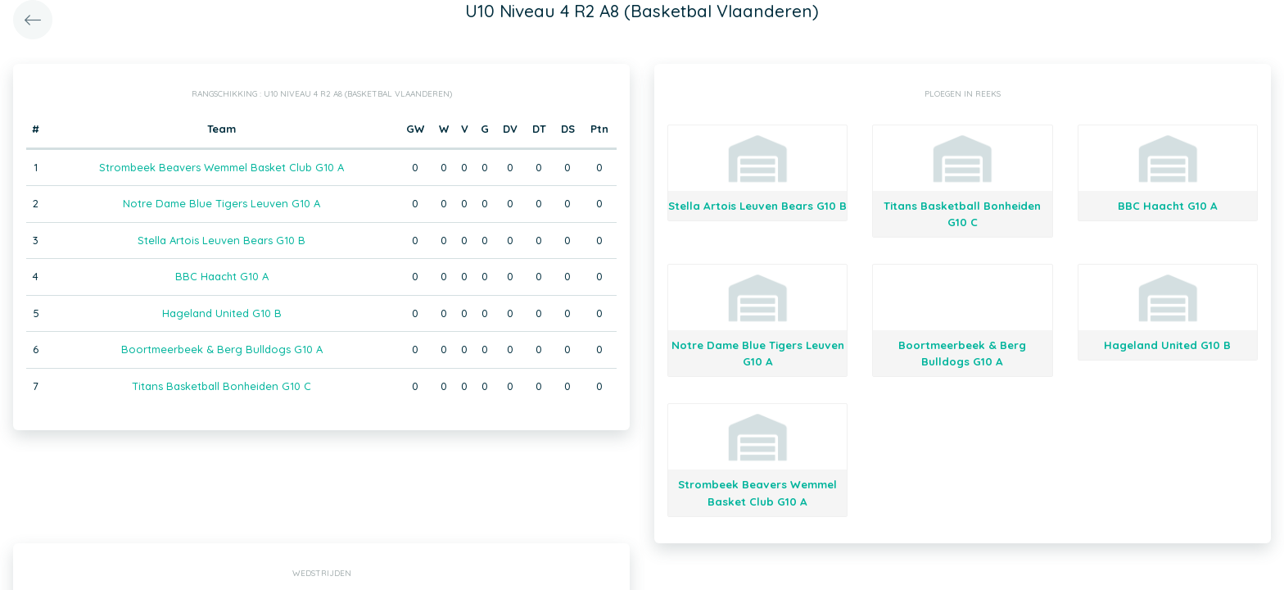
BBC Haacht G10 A (222, 276)
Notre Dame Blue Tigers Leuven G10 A (221, 203)
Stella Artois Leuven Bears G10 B (221, 240)
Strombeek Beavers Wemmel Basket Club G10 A (221, 167)
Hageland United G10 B (222, 313)
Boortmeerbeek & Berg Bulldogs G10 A (222, 349)
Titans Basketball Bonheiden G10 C (221, 386)
